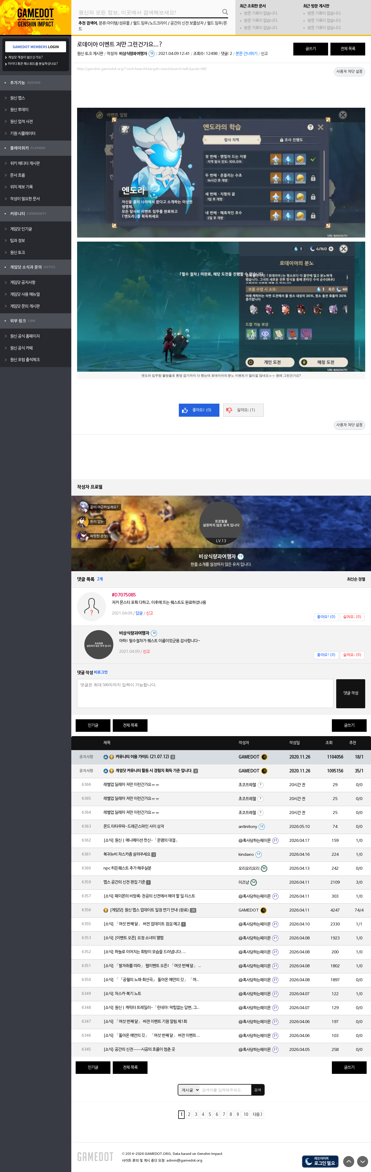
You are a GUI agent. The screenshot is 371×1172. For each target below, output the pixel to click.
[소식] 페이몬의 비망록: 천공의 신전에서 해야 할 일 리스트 (149, 896)
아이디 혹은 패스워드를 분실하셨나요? (33, 64)
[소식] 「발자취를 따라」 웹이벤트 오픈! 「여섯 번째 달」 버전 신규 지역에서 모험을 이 (152, 966)
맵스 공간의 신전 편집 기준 (124, 882)
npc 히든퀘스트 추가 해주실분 (127, 868)
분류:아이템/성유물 (114, 23)
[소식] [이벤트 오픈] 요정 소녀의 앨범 (133, 938)
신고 (264, 54)
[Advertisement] (221, 89)
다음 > (257, 1114)
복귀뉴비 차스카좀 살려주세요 (126, 854)
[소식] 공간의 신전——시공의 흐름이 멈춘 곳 (139, 1049)
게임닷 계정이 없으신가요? (25, 57)
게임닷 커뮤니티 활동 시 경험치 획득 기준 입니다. (154, 771)
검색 (257, 1090)
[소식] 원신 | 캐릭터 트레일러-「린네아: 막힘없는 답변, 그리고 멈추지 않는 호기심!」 (152, 1008)
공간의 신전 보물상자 (186, 23)
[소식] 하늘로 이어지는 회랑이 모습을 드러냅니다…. (144, 952)
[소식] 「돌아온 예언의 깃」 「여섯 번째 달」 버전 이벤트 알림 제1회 (152, 1035)
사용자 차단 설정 (350, 72)
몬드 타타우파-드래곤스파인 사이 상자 (133, 826)
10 (245, 1114)
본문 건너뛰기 (246, 54)
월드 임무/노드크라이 (150, 23)
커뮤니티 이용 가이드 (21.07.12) (143, 757)
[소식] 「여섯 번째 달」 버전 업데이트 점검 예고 (141, 924)
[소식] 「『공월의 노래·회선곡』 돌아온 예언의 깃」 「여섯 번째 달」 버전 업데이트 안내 (152, 980)
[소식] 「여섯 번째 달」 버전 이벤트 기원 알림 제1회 (145, 1022)
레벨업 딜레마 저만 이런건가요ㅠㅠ (131, 785)
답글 (139, 613)
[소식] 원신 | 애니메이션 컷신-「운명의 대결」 (141, 840)
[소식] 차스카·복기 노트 (122, 994)
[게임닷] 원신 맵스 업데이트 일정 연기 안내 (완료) (149, 910)
